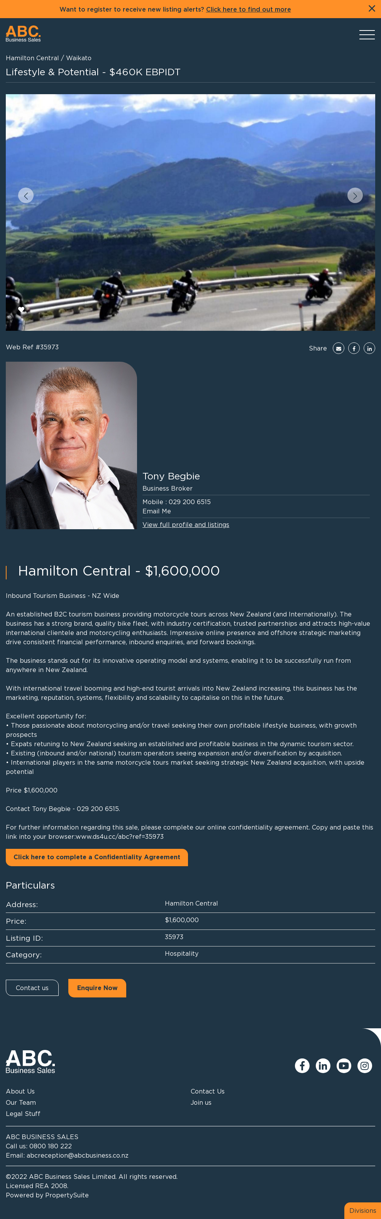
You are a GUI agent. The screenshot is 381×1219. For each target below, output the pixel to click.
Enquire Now (97, 988)
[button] (26, 195)
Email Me (156, 511)
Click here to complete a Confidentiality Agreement (97, 857)
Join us (201, 1102)
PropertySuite (67, 1195)
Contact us (32, 987)
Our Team (21, 1102)
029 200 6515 (190, 501)
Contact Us (208, 1091)
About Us (20, 1091)
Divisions (362, 1210)
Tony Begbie (171, 476)
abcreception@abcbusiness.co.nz (78, 1155)
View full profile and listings (185, 524)
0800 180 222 (50, 1146)
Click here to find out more (248, 10)
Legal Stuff (23, 1113)
